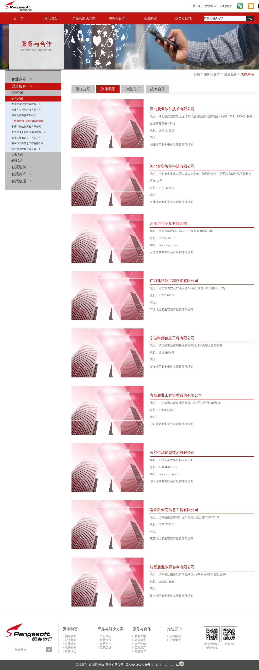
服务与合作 (117, 18)
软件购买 (211, 6)
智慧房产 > (21, 174)
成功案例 (70, 647)
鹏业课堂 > (21, 79)
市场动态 (70, 643)
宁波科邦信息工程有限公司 (26, 126)
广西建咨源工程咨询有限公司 (27, 121)
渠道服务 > (21, 86)
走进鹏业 (150, 18)
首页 (197, 74)
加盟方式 (17, 154)
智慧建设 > (21, 181)
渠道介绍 (17, 92)
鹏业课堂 (140, 636)
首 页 (19, 18)
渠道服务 (230, 74)
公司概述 (175, 636)
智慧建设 (105, 647)
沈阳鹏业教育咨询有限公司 (26, 149)
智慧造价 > (21, 167)
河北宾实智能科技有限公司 (26, 109)
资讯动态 (50, 18)
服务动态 (70, 651)
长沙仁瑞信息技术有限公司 (26, 137)
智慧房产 (105, 643)
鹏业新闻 (70, 636)
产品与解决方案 (84, 18)
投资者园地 (183, 18)
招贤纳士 (175, 640)
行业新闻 (70, 640)
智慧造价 (105, 640)
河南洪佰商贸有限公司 (23, 115)
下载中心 (195, 6)
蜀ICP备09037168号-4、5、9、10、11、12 (152, 664)
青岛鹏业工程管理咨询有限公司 (28, 132)
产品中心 (105, 636)
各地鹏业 (226, 6)
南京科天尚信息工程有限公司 (27, 143)
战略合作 (17, 160)
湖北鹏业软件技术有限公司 (26, 104)
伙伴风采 (17, 98)
